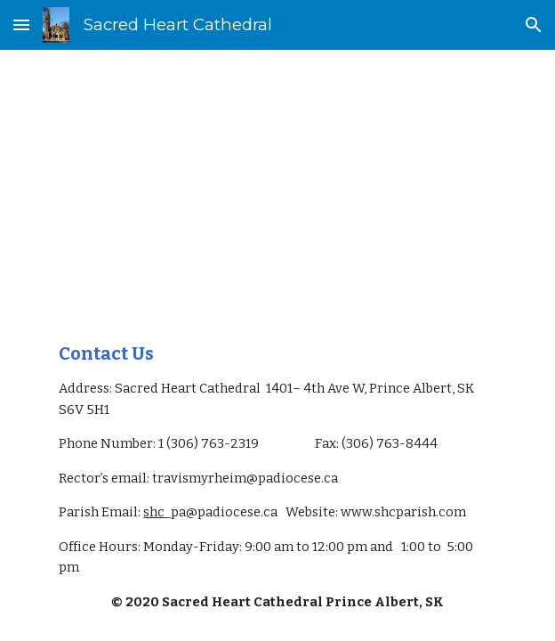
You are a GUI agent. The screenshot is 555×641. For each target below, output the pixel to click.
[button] (21, 24)
